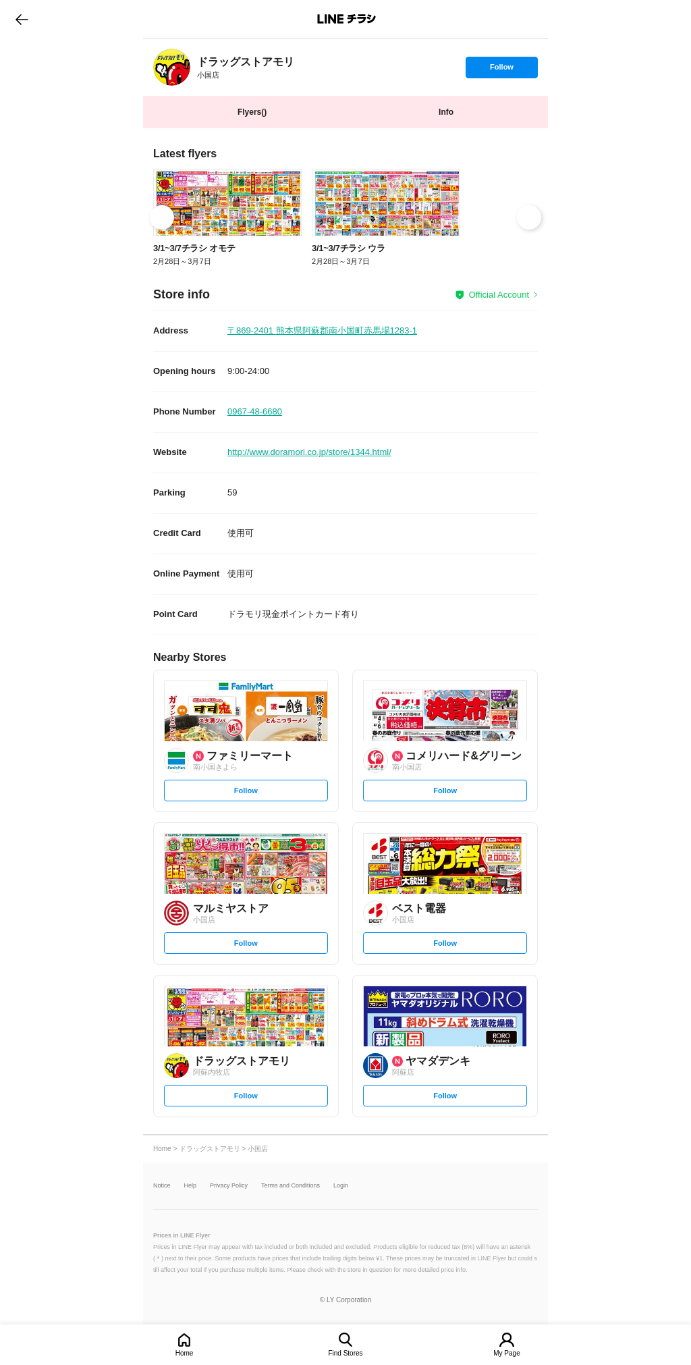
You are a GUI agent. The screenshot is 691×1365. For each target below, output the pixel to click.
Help (190, 1186)
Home (184, 1353)
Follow (501, 70)
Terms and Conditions (290, 1186)
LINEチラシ (346, 19)
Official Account (499, 295)
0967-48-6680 (254, 411)
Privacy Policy (229, 1186)
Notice (162, 1186)
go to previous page (22, 19)
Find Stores (345, 1353)
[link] (171, 67)
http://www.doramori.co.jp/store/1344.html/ (309, 452)
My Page (506, 1353)
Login (340, 1186)
